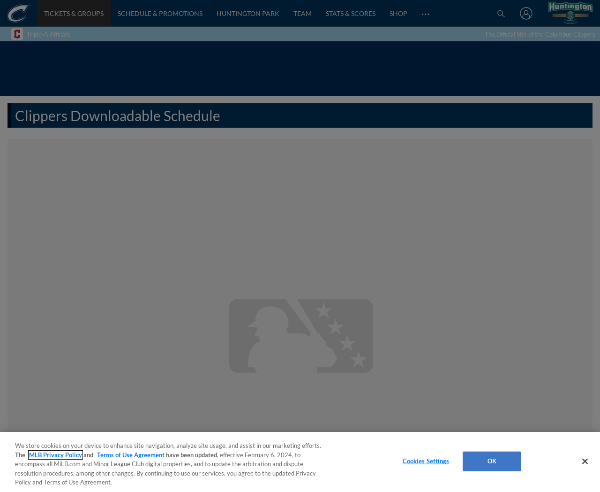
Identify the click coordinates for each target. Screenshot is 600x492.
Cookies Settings (426, 461)
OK (492, 461)
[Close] (585, 461)
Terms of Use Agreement (131, 455)
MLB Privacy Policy (55, 455)
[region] (300, 462)
